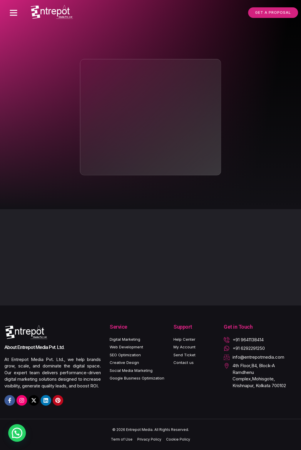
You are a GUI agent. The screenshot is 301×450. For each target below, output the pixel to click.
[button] (13, 12)
